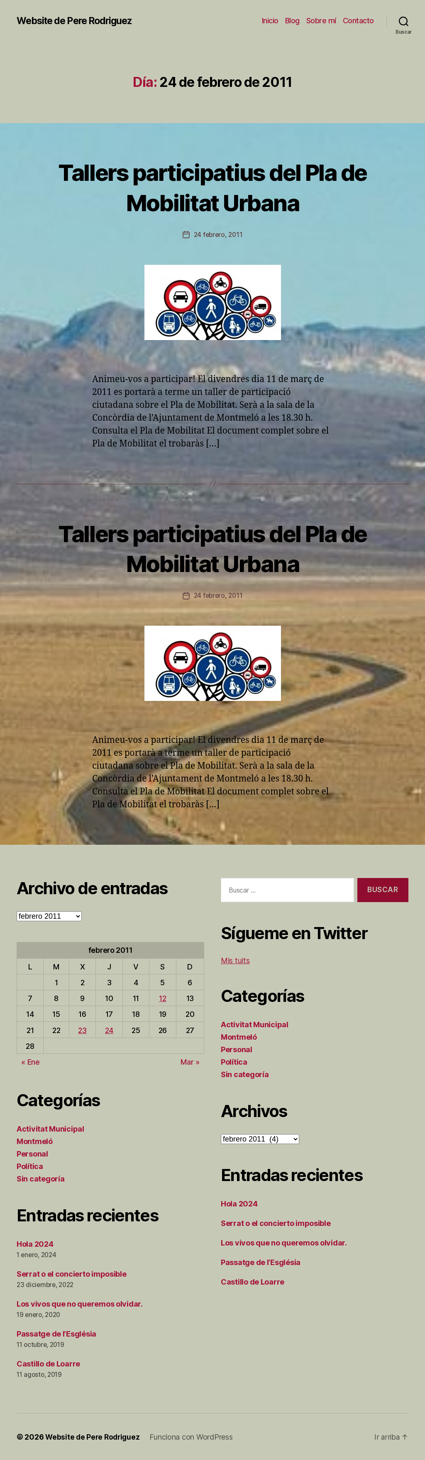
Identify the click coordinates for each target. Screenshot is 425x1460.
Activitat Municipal (50, 1128)
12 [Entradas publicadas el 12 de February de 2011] (162, 998)
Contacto (358, 20)
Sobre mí (321, 20)
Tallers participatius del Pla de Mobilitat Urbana (212, 186)
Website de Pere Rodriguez (78, 21)
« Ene (30, 1061)
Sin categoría (41, 1178)
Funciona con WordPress (193, 1436)
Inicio (270, 20)
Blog (292, 20)
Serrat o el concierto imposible (72, 1273)
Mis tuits (235, 960)
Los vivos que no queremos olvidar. (80, 1303)
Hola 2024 (35, 1243)
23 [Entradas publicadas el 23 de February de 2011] (82, 1030)
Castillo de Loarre (48, 1363)
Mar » (190, 1061)
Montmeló (35, 1141)
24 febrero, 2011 (218, 234)
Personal (32, 1153)
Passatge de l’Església (56, 1333)
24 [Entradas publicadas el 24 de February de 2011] (109, 1030)
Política (30, 1166)
